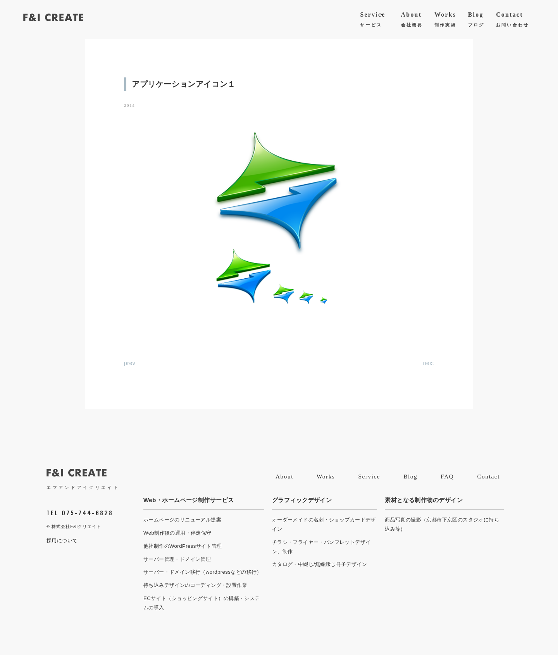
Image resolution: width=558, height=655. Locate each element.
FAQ (447, 476)
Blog (476, 20)
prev (129, 363)
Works (445, 20)
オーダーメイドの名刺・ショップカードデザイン (324, 524)
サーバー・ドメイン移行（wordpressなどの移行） (202, 572)
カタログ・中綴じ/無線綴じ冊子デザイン (319, 564)
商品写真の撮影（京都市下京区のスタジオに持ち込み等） (442, 524)
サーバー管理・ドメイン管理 (177, 559)
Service (372, 20)
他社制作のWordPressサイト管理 (182, 546)
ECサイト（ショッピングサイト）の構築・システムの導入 (201, 602)
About (412, 20)
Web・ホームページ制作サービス (188, 500)
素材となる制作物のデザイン (424, 500)
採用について (62, 541)
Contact (512, 20)
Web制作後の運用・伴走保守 (177, 533)
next (428, 363)
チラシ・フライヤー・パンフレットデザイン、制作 (321, 546)
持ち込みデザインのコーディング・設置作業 (195, 585)
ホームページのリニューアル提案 (182, 520)
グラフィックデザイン (302, 500)
